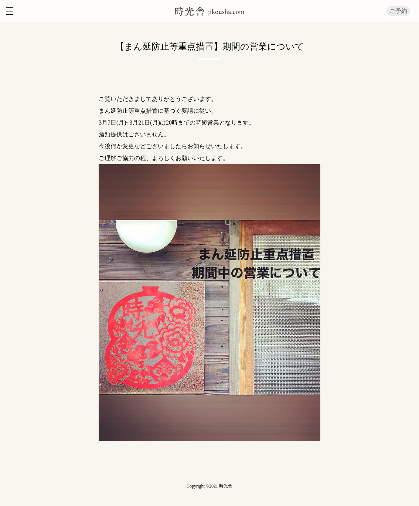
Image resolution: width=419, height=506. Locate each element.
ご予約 (398, 11)
